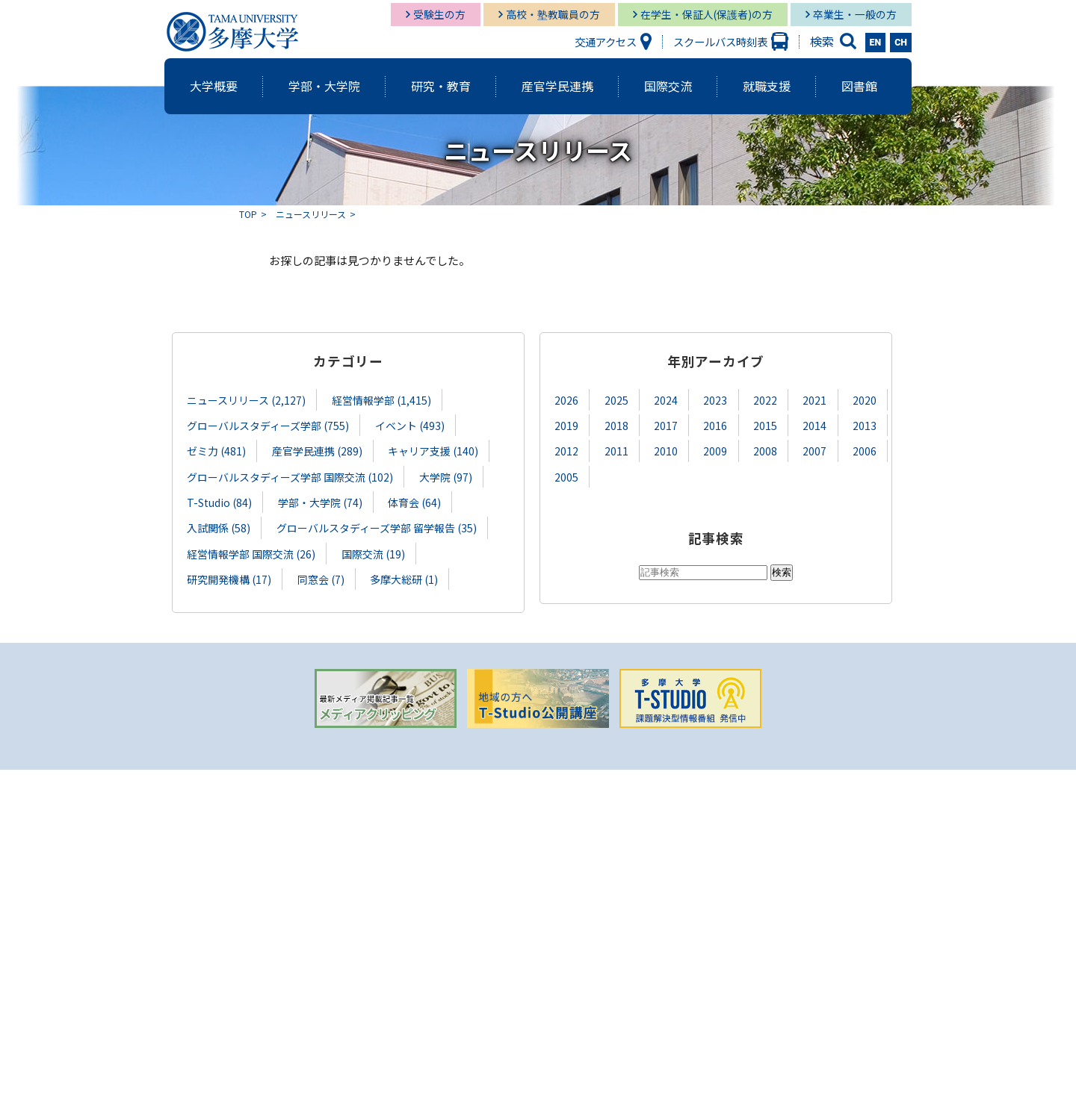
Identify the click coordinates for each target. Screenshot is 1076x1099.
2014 (814, 425)
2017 (666, 425)
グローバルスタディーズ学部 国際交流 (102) (290, 476)
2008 (765, 450)
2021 (814, 400)
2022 (765, 400)
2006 (864, 450)
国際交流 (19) (374, 552)
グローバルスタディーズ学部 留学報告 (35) (377, 527)
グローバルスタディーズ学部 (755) (268, 425)
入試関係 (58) (219, 527)
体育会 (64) (418, 501)
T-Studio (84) (220, 501)
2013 (864, 425)
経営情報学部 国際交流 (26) (251, 552)
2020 (864, 400)
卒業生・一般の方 (855, 14)
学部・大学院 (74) (322, 501)
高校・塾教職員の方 (553, 14)
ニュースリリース (311, 214)
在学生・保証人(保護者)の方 (706, 14)
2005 (566, 476)
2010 (666, 450)
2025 (616, 400)
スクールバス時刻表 (720, 41)
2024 (666, 400)
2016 (715, 425)
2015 (765, 425)
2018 (616, 425)
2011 (616, 450)
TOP (248, 214)
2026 (566, 400)
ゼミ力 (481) (217, 450)
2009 (715, 450)
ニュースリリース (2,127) (246, 400)
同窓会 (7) (322, 577)
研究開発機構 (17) (229, 577)
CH (900, 42)
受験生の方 (439, 14)
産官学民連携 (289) (318, 450)
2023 (715, 400)
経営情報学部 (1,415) (383, 400)
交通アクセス (606, 41)
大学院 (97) (447, 476)
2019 (566, 425)
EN (876, 42)
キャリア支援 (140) (434, 450)
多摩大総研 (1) (405, 577)
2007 (814, 450)
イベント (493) (411, 425)
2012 (566, 450)
